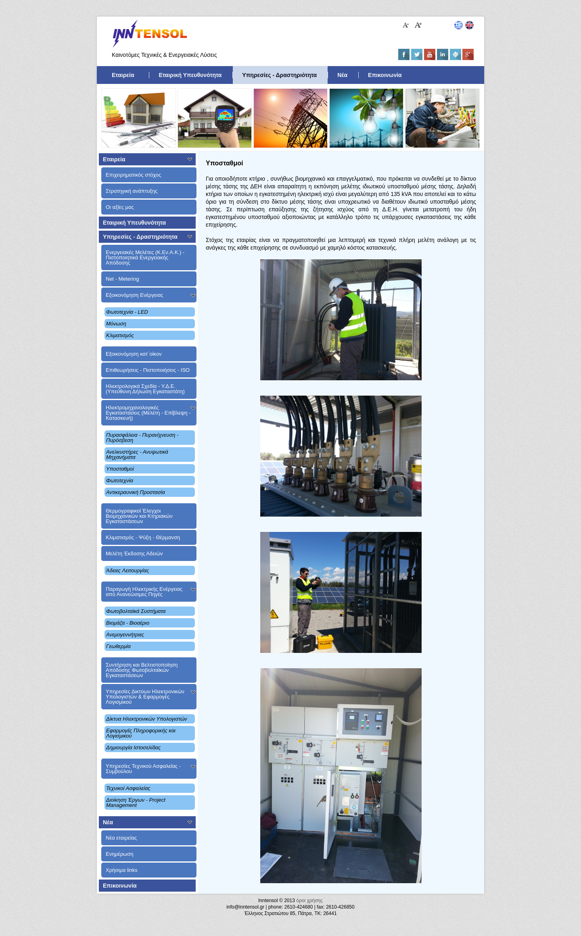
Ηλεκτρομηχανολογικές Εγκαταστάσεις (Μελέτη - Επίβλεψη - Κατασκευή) (148, 412)
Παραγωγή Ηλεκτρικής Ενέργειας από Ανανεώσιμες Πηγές (144, 591)
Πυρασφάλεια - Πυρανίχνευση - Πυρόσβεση (142, 437)
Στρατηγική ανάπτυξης (132, 191)
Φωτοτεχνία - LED (127, 312)
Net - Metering (122, 279)
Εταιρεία (123, 75)
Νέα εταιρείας (121, 838)
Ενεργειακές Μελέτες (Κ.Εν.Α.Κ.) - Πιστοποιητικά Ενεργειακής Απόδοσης (145, 257)
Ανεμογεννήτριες (125, 635)
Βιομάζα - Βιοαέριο (127, 623)
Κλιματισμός (120, 335)
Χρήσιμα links (122, 870)
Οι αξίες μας (120, 207)
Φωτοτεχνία (119, 480)
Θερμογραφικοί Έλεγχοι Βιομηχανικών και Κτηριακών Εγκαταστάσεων (139, 516)
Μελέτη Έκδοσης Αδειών (134, 553)
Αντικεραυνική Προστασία (135, 492)
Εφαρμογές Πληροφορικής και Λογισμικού (141, 733)
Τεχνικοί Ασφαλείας (128, 788)
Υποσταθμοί (120, 469)
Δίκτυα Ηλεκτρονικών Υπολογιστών (146, 719)
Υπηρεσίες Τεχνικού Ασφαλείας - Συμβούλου (143, 768)
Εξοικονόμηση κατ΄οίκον (134, 354)
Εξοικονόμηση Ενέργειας (134, 295)
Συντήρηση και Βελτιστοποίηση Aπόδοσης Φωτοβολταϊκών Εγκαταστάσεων (142, 670)
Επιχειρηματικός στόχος (133, 175)
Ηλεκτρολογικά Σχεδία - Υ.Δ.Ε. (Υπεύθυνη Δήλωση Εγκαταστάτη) (145, 388)
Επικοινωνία (385, 75)
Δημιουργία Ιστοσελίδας (133, 747)
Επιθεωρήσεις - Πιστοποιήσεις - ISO (148, 370)
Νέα (342, 75)
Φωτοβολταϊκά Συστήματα (136, 611)
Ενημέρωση (120, 854)
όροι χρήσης (309, 900)
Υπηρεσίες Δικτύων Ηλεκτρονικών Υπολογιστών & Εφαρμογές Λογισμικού (145, 696)
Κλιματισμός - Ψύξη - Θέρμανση (143, 537)
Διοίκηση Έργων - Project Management (135, 802)
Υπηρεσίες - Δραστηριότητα (279, 75)
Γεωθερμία (118, 646)
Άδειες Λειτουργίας (127, 570)
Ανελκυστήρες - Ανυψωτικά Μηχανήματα (137, 454)
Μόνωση (116, 324)
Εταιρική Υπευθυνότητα (190, 75)
